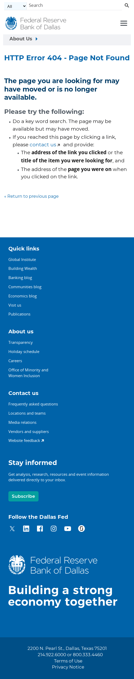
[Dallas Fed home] (67, 581)
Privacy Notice (68, 667)
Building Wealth (22, 268)
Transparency (20, 342)
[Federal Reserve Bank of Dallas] (36, 23)
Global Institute (22, 259)
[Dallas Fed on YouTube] (67, 529)
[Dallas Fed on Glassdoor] (81, 529)
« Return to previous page (31, 196)
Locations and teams (27, 413)
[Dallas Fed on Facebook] (40, 529)
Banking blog (20, 277)
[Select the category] (15, 6)
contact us (43, 144)
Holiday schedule (23, 351)
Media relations (22, 422)
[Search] (74, 6)
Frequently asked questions (33, 404)
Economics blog (22, 295)
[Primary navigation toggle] (123, 23)
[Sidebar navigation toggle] (67, 39)
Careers (15, 360)
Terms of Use (68, 661)
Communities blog (24, 286)
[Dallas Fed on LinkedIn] (26, 529)
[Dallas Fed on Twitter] (12, 529)
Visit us (14, 305)
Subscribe (23, 496)
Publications (19, 314)
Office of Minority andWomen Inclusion (28, 372)
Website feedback (24, 440)
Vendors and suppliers (28, 431)
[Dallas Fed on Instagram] (53, 529)
